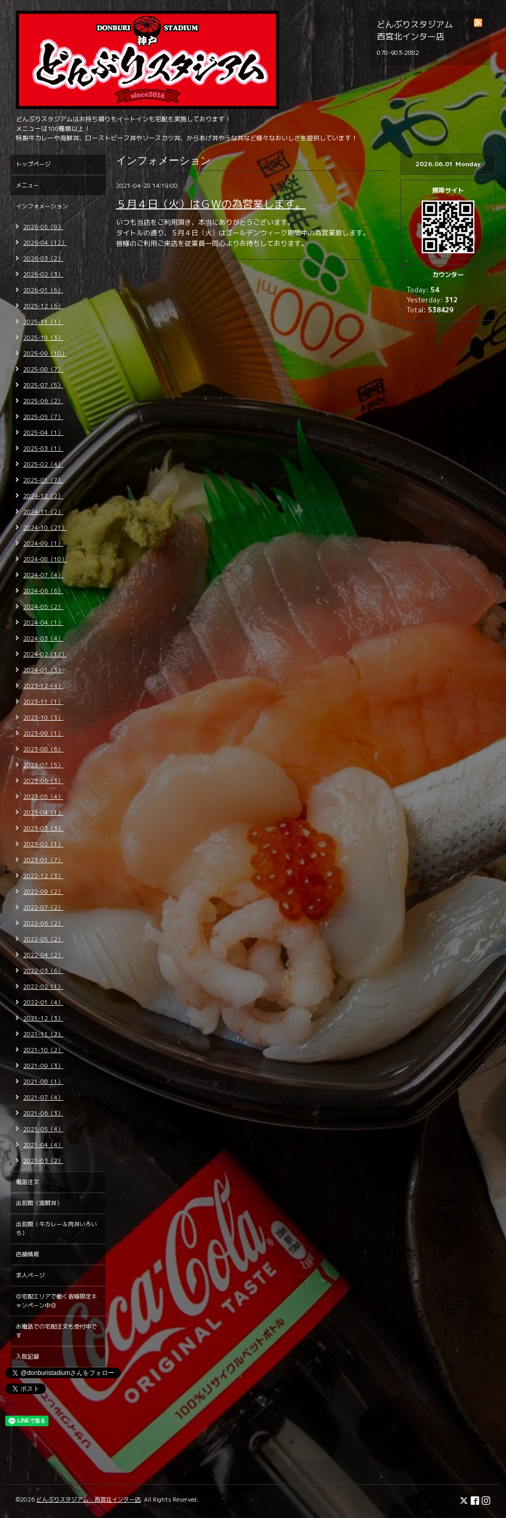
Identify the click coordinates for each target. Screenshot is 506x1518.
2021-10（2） (43, 1050)
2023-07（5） (43, 765)
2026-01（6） (43, 290)
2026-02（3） (43, 274)
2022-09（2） (43, 891)
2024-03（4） (43, 638)
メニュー (27, 185)
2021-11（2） (43, 1034)
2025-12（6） (43, 306)
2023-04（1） (43, 812)
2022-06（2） (43, 923)
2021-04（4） (43, 1145)
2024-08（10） (45, 559)
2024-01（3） (43, 670)
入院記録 (27, 1356)
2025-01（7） (43, 480)
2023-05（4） (43, 797)
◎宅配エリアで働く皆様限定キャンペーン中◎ (56, 1301)
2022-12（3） (43, 876)
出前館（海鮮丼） (39, 1203)
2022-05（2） (43, 939)
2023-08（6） (43, 749)
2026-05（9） (43, 227)
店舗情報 (27, 1254)
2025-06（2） (43, 401)
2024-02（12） (45, 654)
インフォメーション (42, 206)
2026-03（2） (43, 258)
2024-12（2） (43, 496)
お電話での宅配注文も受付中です (56, 1331)
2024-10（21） (45, 527)
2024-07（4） (43, 575)
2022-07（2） (43, 907)
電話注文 (27, 1182)
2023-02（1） (43, 844)
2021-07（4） (43, 1097)
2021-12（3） (43, 1018)
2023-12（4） (43, 686)
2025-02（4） (43, 464)
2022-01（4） (43, 1002)
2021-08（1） (43, 1081)
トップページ (33, 164)
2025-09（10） (45, 353)
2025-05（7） (43, 417)
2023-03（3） (43, 828)
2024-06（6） (43, 591)
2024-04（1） (43, 622)
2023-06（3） (43, 781)
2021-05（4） (43, 1129)
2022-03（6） (43, 971)
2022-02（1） (43, 986)
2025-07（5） (43, 385)
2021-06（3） (43, 1113)
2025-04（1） (43, 432)
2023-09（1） (43, 733)
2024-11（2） (43, 512)
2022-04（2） (43, 955)
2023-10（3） (43, 717)
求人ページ (30, 1275)
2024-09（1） (43, 543)
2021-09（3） (43, 1066)
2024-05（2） (43, 607)
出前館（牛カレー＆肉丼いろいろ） (56, 1228)
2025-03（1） (43, 448)
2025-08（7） (43, 369)
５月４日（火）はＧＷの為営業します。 (211, 203)
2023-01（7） (43, 860)
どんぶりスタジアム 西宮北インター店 (88, 1499)
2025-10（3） (43, 337)
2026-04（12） (45, 242)
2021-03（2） (43, 1161)
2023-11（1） (43, 702)
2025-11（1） (43, 322)
